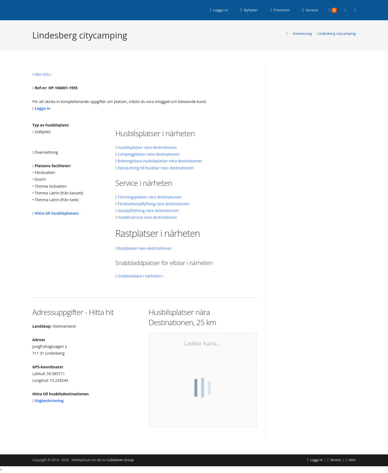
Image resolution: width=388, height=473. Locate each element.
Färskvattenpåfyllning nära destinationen (154, 203)
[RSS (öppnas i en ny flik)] (355, 10)
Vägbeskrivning (49, 400)
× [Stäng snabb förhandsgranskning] (1, 469)
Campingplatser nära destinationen (149, 154)
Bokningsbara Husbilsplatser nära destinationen (160, 160)
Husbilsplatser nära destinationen (147, 147)
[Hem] (287, 33)
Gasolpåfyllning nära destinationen (148, 210)
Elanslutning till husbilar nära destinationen (156, 167)
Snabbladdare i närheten (141, 276)
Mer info (43, 74)
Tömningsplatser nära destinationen (149, 197)
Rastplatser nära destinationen (145, 248)
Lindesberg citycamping (336, 33)
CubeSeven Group (120, 460)
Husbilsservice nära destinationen (147, 217)
